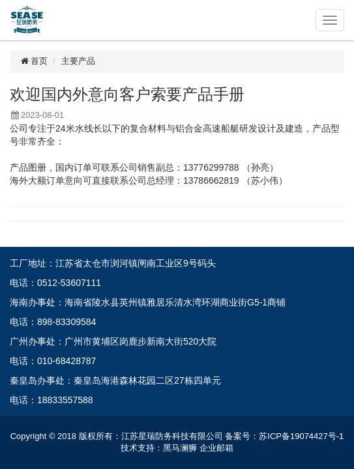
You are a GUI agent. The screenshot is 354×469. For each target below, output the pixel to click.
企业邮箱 (216, 448)
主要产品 (78, 61)
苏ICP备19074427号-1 (301, 436)
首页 (34, 61)
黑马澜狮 (180, 448)
